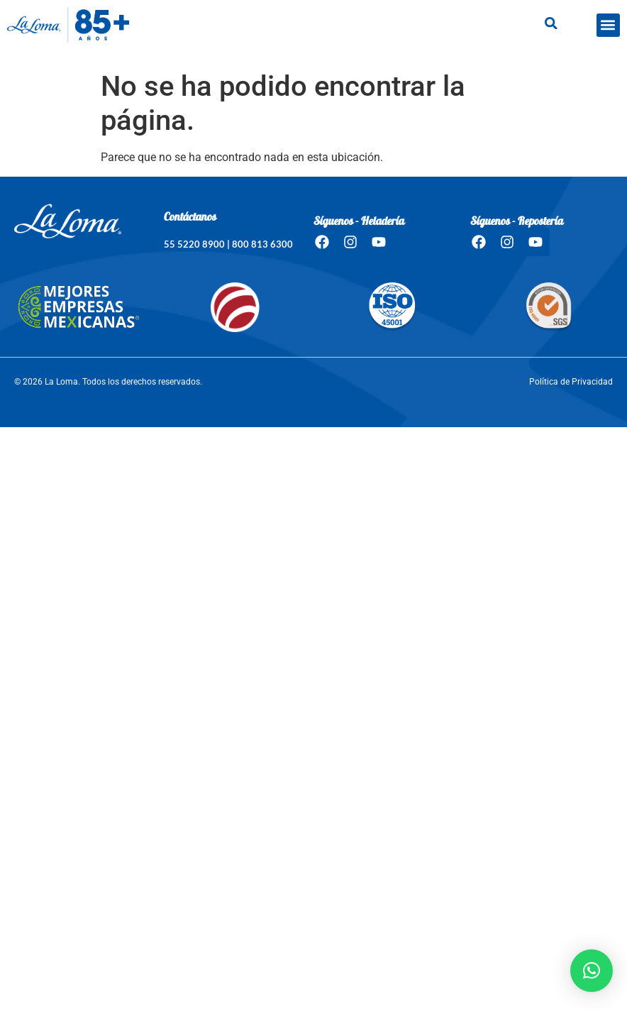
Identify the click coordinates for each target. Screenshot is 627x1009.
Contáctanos (190, 218)
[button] (608, 25)
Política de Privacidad (571, 382)
